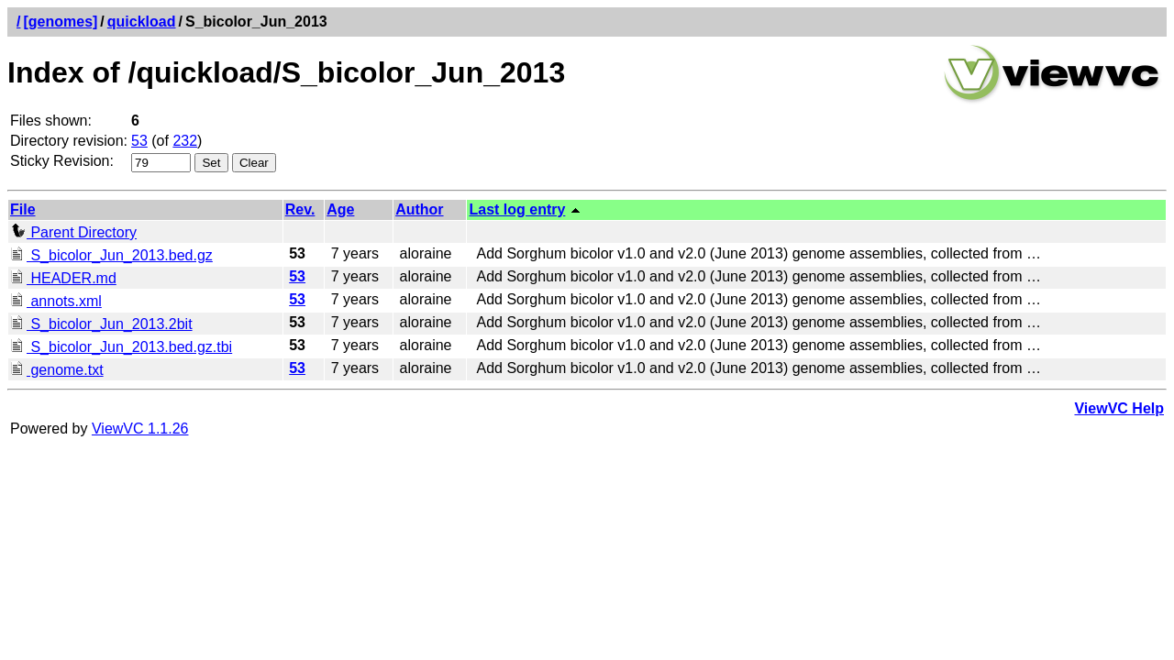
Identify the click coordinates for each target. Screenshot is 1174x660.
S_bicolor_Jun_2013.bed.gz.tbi (121, 347)
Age (340, 209)
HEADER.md (63, 278)
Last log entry (517, 209)
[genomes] (60, 21)
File (23, 209)
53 (139, 140)
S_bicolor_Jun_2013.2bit (101, 324)
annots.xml (56, 301)
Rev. (300, 209)
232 (184, 140)
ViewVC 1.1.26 (140, 428)
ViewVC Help (1119, 408)
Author (419, 209)
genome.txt (57, 370)
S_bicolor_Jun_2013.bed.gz (111, 255)
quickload (141, 21)
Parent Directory (73, 232)
